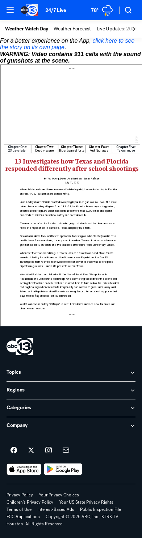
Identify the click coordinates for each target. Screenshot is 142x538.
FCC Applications (23, 516)
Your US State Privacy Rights (86, 502)
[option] (29, 28)
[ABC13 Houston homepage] (29, 10)
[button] (10, 10)
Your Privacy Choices (59, 495)
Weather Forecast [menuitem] (72, 28)
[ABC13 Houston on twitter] (31, 450)
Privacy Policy (20, 495)
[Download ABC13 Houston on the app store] (24, 469)
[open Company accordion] (71, 426)
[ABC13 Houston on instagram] (48, 450)
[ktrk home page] (20, 346)
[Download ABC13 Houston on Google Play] (63, 469)
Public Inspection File (100, 509)
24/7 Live (55, 10)
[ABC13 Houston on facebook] (14, 450)
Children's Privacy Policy (30, 502)
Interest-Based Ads (55, 509)
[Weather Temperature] (102, 10)
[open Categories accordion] (71, 408)
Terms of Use (19, 509)
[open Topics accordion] (71, 373)
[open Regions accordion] (71, 390)
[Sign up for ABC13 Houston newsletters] (66, 450)
